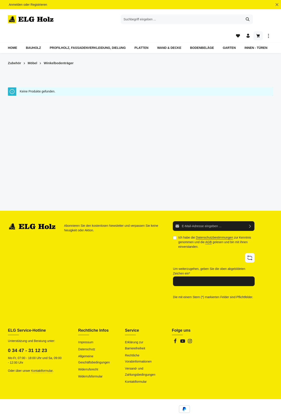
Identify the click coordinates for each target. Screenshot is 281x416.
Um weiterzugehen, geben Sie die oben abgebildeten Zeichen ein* (209, 259)
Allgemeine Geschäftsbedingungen (94, 346)
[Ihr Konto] (247, 20)
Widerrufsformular (90, 363)
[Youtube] (183, 329)
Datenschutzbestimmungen (214, 225)
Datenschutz (86, 336)
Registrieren (39, 4)
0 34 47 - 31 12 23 (27, 337)
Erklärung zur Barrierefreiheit (135, 332)
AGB (208, 230)
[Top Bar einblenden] (268, 20)
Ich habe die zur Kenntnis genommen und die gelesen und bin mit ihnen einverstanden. (214, 230)
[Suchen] (201, 20)
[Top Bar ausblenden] (277, 5)
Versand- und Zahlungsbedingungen (140, 359)
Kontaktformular (42, 358)
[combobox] (135, 20)
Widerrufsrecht (88, 356)
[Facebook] (175, 329)
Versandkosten (177, 409)
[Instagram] (189, 329)
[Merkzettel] (237, 20)
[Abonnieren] (250, 214)
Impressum (85, 329)
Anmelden (16, 4)
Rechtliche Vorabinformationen (138, 346)
